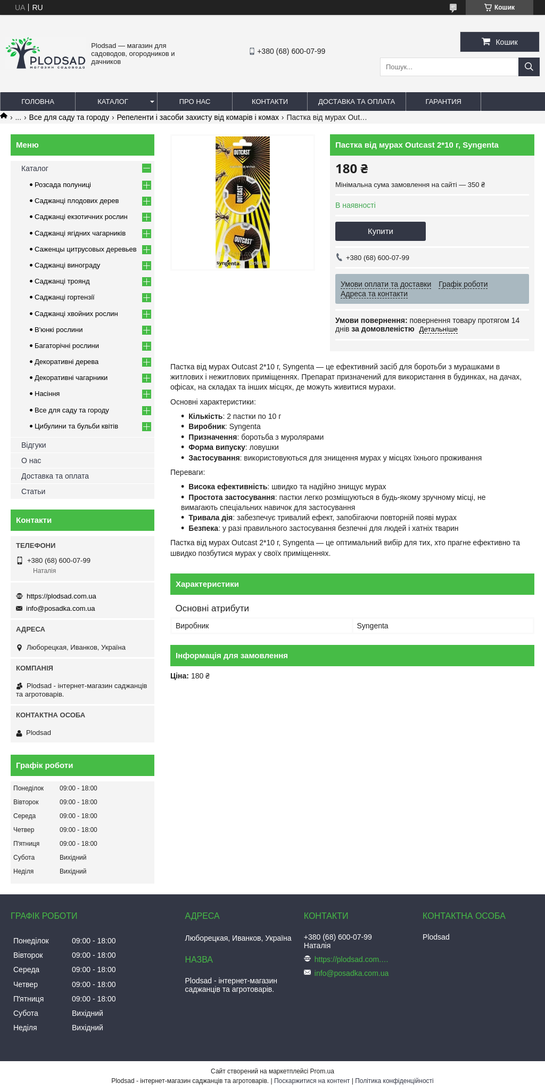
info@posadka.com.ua (60, 608)
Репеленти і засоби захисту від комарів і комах (198, 117)
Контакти (270, 102)
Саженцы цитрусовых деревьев (86, 249)
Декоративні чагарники (71, 378)
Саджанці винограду (67, 265)
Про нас (195, 102)
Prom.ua (322, 1071)
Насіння (47, 394)
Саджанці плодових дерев (77, 201)
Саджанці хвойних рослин (76, 314)
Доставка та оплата (356, 102)
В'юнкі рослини (59, 330)
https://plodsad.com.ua (61, 596)
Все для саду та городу (69, 117)
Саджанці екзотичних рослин (81, 217)
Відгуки (33, 445)
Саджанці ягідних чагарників (80, 233)
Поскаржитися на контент (312, 1081)
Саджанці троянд (62, 281)
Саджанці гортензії (65, 297)
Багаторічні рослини (67, 346)
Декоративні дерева (66, 362)
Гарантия (443, 102)
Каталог (112, 102)
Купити (380, 231)
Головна (37, 102)
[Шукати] (529, 67)
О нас (31, 460)
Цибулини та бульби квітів (76, 426)
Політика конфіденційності (394, 1081)
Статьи (33, 491)
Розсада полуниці (63, 185)
